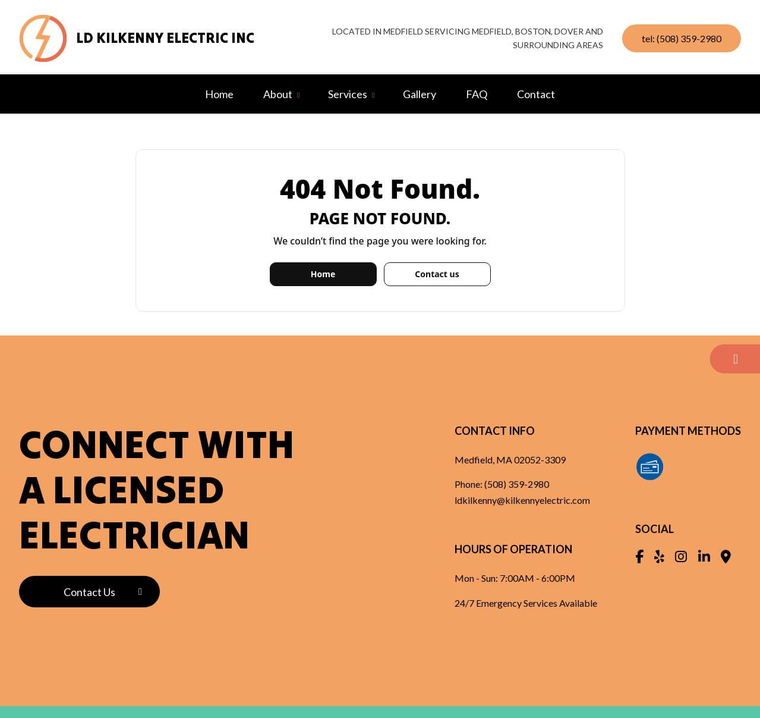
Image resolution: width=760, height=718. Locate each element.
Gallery (419, 94)
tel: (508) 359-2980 (681, 38)
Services (347, 94)
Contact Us (89, 591)
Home (219, 94)
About (277, 94)
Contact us (437, 274)
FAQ (476, 94)
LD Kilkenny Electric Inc (165, 38)
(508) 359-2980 (516, 484)
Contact (536, 94)
